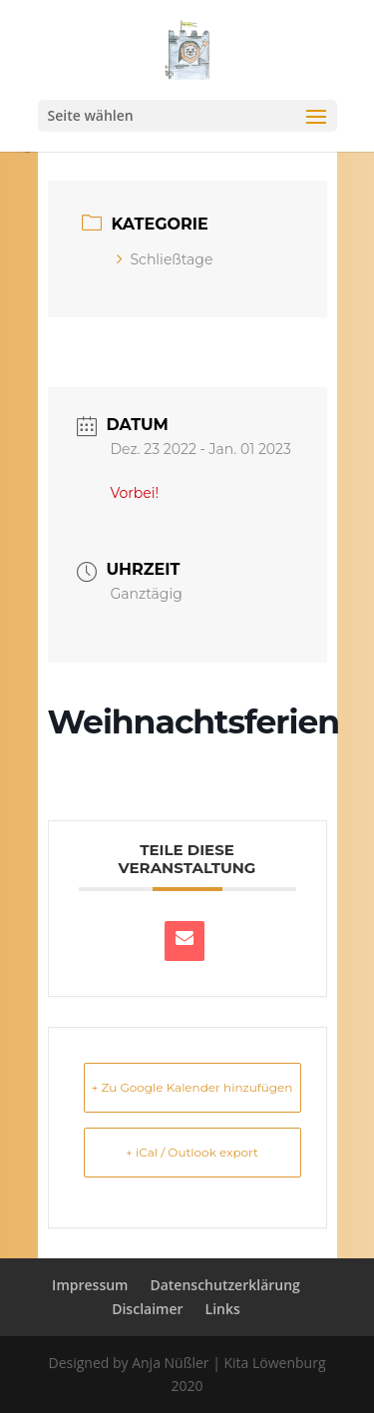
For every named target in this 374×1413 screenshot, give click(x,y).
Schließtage (165, 259)
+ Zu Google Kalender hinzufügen (192, 1087)
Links (222, 1308)
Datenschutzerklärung (224, 1284)
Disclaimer (147, 1308)
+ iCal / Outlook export (192, 1152)
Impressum (90, 1284)
